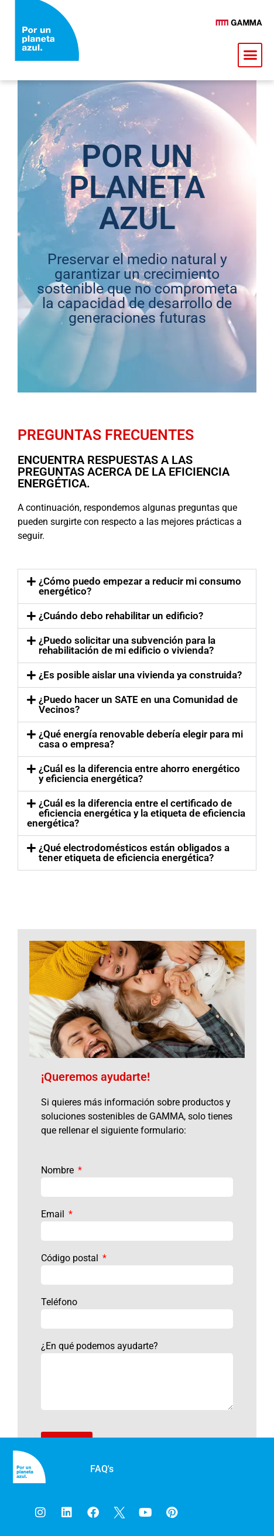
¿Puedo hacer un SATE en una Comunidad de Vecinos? (138, 704)
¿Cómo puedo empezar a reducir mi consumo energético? (140, 586)
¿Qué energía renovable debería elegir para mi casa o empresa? (141, 739)
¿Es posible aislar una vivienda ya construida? (140, 675)
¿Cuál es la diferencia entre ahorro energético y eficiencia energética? (139, 773)
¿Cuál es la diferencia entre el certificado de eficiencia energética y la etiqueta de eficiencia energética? (136, 813)
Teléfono (59, 1302)
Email (54, 1214)
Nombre (58, 1170)
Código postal (71, 1258)
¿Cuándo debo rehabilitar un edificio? (121, 616)
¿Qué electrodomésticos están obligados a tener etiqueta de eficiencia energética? (134, 852)
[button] (250, 55)
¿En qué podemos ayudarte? (99, 1345)
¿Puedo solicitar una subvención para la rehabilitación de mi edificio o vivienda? (127, 645)
